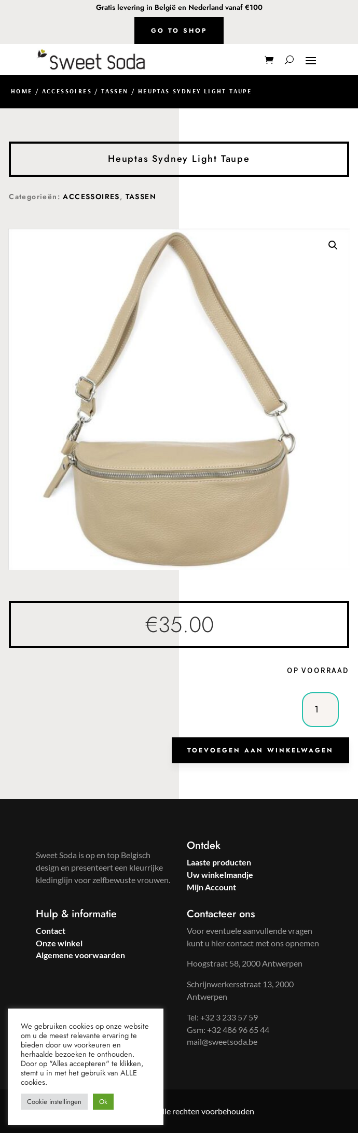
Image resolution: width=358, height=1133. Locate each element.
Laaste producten (219, 862)
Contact (50, 930)
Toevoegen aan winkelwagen (260, 750)
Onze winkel (59, 943)
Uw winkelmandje (220, 874)
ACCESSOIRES (67, 91)
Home (22, 91)
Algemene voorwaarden (80, 955)
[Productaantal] (320, 709)
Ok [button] (103, 1102)
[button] (333, 245)
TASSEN (114, 91)
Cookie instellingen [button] (54, 1102)
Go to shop (179, 30)
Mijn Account (211, 887)
